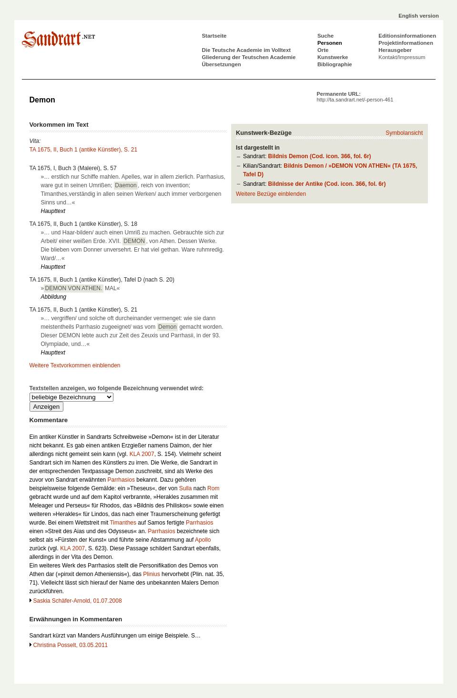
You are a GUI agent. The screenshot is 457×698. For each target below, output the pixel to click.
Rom (213, 488)
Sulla (185, 488)
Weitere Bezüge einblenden (271, 194)
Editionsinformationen (407, 36)
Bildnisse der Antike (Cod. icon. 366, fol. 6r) (327, 184)
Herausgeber (395, 50)
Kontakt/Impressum (401, 57)
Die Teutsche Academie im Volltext (246, 50)
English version (418, 16)
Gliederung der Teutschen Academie (249, 57)
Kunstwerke (332, 57)
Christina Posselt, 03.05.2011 (70, 645)
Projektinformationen (405, 43)
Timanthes (123, 522)
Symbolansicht (404, 133)
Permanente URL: (355, 96)
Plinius (151, 574)
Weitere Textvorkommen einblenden (75, 365)
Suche (325, 36)
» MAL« (80, 288)
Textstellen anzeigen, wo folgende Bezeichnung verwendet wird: (117, 388)
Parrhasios (121, 479)
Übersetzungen (221, 64)
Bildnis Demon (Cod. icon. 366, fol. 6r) (319, 156)
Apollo (203, 539)
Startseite (214, 36)
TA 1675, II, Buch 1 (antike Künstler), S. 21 (84, 149)
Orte (322, 50)
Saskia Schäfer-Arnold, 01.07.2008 (77, 600)
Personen (329, 43)
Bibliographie (334, 64)
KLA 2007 (142, 454)
